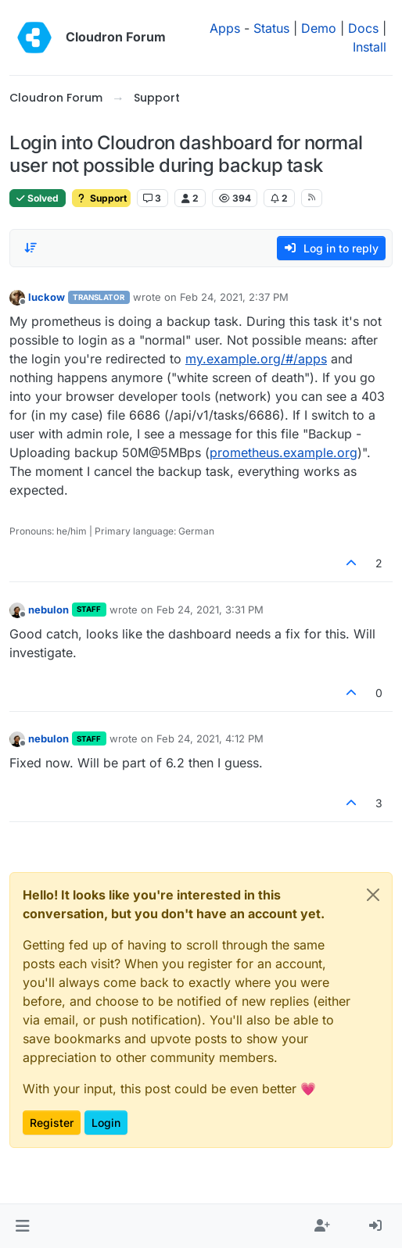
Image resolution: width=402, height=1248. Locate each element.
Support (101, 198)
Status (271, 28)
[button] (22, 1226)
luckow (46, 297)
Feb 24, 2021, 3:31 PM (210, 609)
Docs (363, 28)
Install (369, 47)
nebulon (48, 609)
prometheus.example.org (283, 452)
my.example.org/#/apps (256, 359)
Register (52, 1122)
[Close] (373, 895)
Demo (318, 28)
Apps (225, 28)
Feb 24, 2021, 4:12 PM (210, 738)
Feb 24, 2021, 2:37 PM (234, 297)
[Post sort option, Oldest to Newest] (30, 247)
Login (106, 1122)
